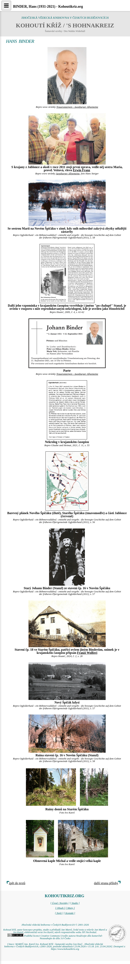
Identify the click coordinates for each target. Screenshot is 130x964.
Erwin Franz (81, 170)
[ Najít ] (59, 913)
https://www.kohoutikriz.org (65, 949)
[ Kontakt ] (69, 913)
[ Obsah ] (60, 908)
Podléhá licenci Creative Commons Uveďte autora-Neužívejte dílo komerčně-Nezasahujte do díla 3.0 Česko (55, 937)
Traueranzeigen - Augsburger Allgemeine (77, 107)
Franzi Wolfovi (87, 652)
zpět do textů (17, 883)
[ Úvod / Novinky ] (59, 903)
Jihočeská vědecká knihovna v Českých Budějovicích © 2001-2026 (55, 924)
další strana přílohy (106, 883)
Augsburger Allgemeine (68, 173)
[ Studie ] (75, 903)
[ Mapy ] (70, 908)
